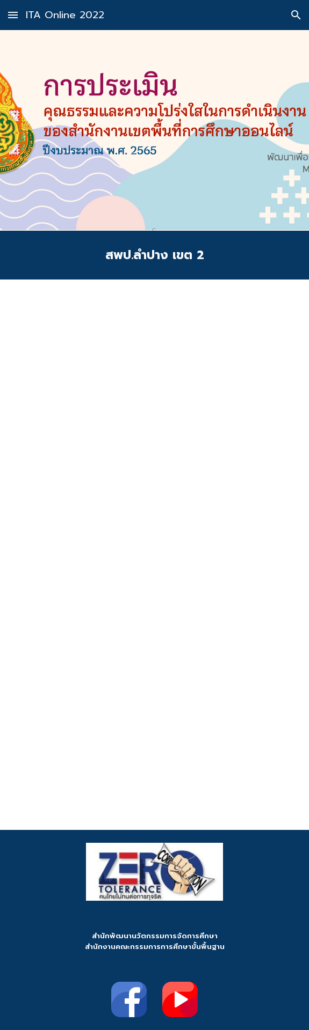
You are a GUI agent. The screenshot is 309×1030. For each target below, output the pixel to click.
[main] (154, 255)
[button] (13, 15)
